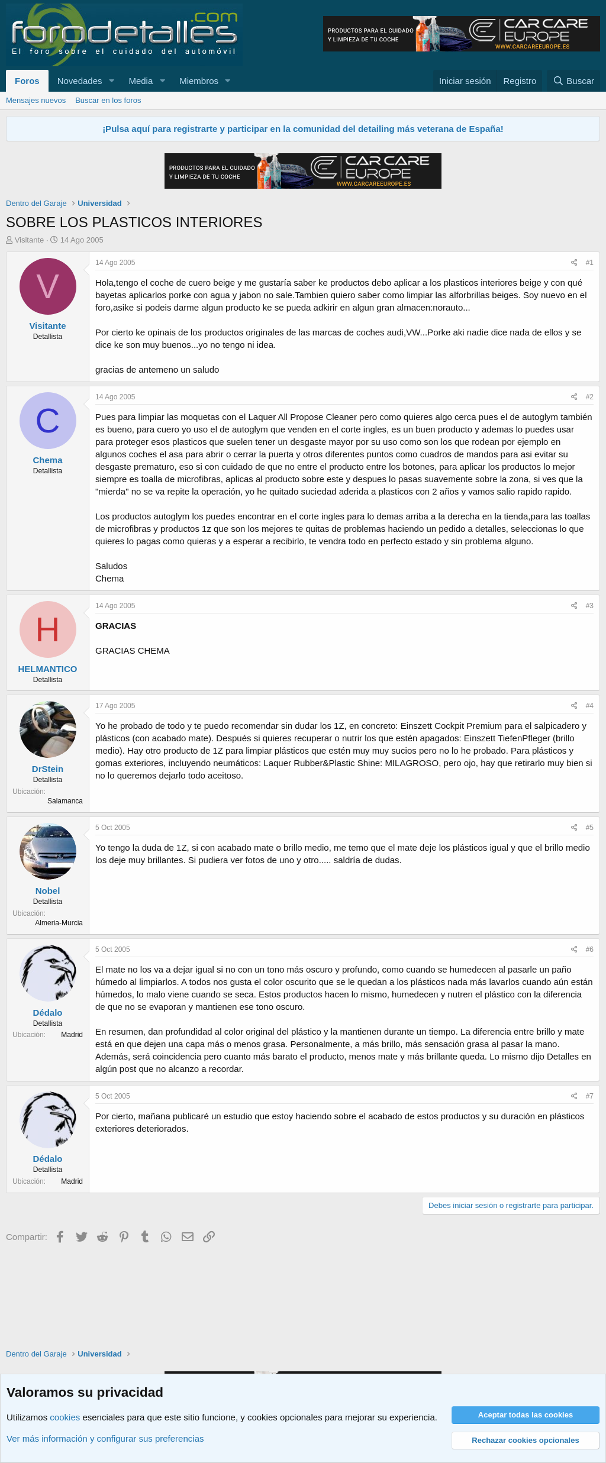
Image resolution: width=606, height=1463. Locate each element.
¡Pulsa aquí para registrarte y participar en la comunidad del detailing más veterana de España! (303, 129)
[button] (111, 81)
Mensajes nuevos (36, 100)
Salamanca (65, 801)
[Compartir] (574, 263)
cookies (65, 1417)
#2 (590, 397)
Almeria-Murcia (59, 923)
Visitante (29, 239)
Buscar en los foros (108, 100)
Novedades (79, 81)
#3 (590, 606)
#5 (590, 827)
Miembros (198, 81)
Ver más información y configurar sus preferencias (105, 1438)
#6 (590, 949)
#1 (590, 263)
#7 (590, 1096)
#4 (590, 706)
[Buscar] (573, 81)
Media (140, 81)
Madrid (72, 1035)
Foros (27, 81)
